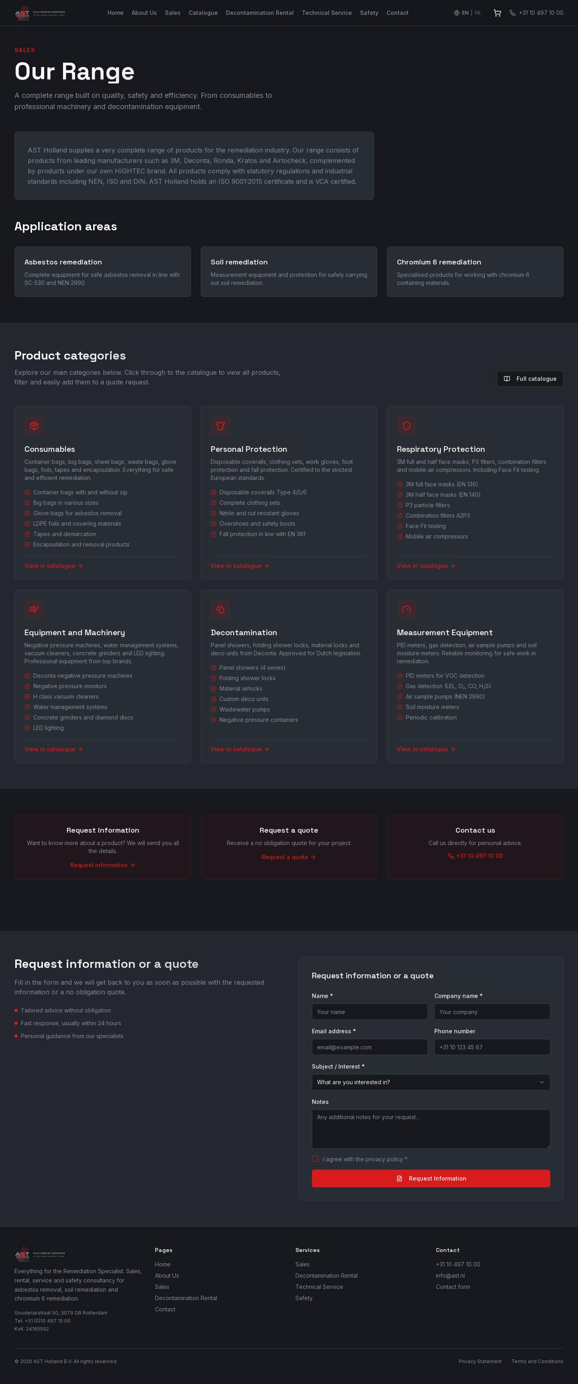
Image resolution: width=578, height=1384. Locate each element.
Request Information (431, 1178)
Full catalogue (530, 378)
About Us (144, 12)
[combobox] (431, 1082)
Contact (398, 12)
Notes (320, 1101)
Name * (322, 995)
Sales (173, 12)
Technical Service (327, 12)
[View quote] (497, 13)
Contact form (453, 1286)
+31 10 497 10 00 (458, 1264)
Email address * (334, 1031)
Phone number (454, 1031)
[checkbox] (315, 1158)
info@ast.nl (450, 1275)
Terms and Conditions (537, 1361)
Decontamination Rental (260, 12)
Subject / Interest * (338, 1066)
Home (116, 12)
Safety (369, 12)
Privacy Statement (480, 1361)
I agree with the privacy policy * (365, 1159)
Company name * (458, 995)
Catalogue (203, 12)
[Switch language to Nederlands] (467, 12)
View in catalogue (53, 565)
